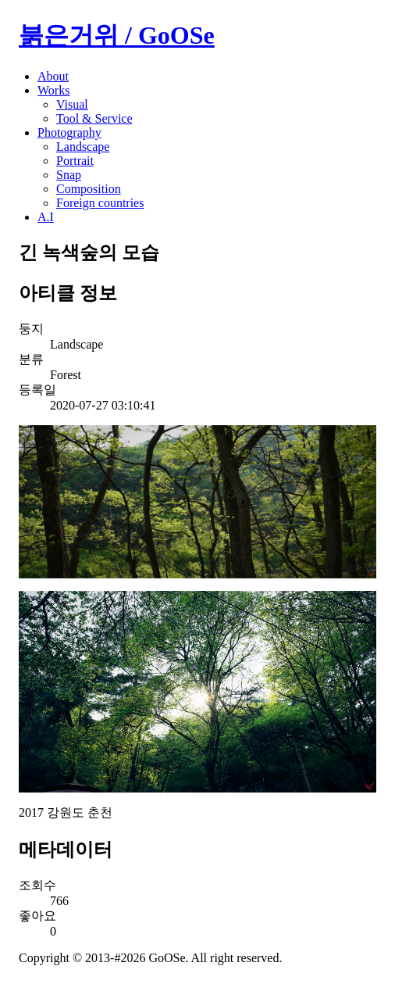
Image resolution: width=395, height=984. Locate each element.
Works (53, 90)
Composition (88, 188)
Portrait (75, 160)
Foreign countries (100, 202)
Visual (72, 104)
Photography (69, 132)
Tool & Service (94, 118)
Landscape (82, 146)
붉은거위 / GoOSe (117, 35)
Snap (68, 174)
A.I (45, 217)
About (53, 76)
